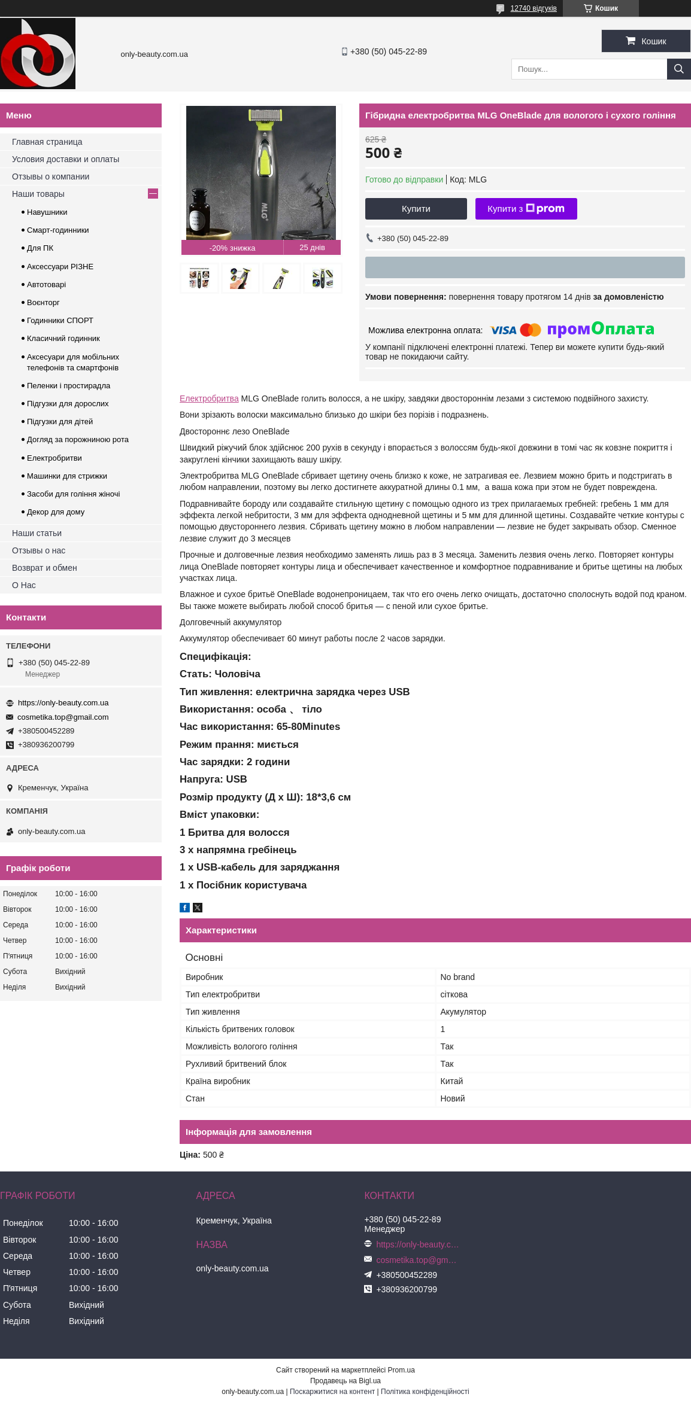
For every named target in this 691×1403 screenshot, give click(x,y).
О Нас (24, 585)
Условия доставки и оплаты (65, 159)
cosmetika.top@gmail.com (63, 717)
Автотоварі (46, 284)
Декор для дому (55, 511)
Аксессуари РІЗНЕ (60, 266)
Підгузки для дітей (60, 421)
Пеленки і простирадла (68, 385)
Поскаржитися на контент (332, 1391)
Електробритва (209, 398)
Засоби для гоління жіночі (73, 493)
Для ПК (40, 248)
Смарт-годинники (58, 230)
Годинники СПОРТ (60, 320)
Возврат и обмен (44, 568)
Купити (416, 208)
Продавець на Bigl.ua (345, 1381)
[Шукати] (679, 69)
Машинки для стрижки (67, 475)
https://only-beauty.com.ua (63, 702)
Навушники (47, 212)
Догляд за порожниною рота (78, 439)
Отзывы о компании (50, 176)
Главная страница (47, 142)
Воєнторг (43, 302)
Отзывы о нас (38, 550)
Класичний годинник (63, 338)
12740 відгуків (534, 8)
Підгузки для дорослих (68, 403)
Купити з (526, 208)
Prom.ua (401, 1370)
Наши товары (38, 194)
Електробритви (54, 458)
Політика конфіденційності (425, 1391)
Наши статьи (37, 533)
